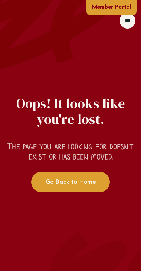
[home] (7, 20)
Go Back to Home (70, 182)
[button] (127, 21)
